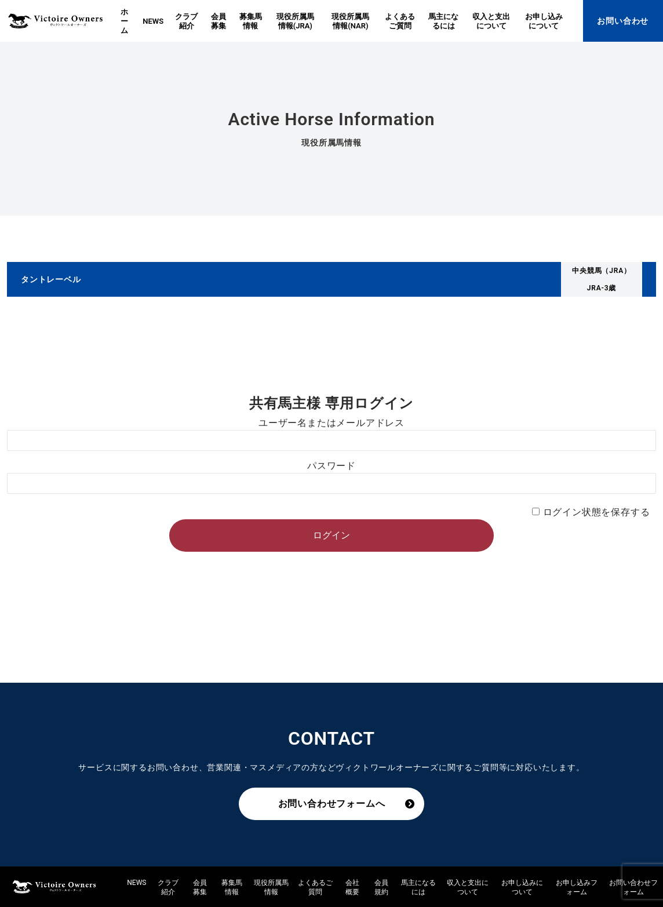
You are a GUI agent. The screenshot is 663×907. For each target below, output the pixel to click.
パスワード (331, 466)
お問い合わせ (623, 21)
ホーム (124, 21)
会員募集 (218, 21)
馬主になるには (443, 21)
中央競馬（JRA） (601, 271)
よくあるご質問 (400, 21)
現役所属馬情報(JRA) (295, 21)
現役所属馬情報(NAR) (350, 21)
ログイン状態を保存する (596, 512)
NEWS (153, 21)
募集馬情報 (250, 21)
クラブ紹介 (186, 21)
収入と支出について (491, 21)
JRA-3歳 (601, 288)
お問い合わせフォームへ (331, 803)
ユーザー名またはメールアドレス (331, 423)
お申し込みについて (544, 21)
